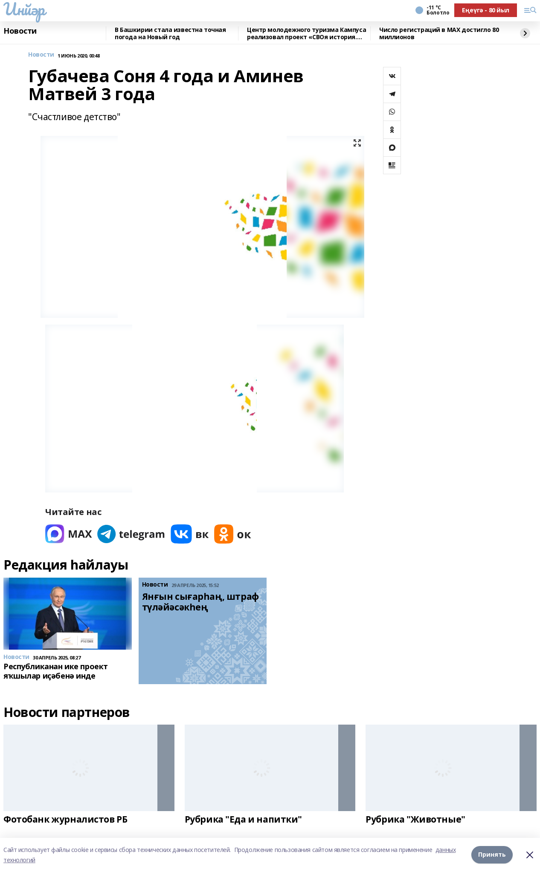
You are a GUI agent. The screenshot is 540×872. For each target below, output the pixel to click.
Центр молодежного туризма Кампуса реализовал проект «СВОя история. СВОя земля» (306, 33)
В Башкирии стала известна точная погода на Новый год (170, 33)
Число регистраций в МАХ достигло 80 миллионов (439, 33)
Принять (492, 855)
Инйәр (24, 9)
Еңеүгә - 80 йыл (485, 10)
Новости (20, 31)
